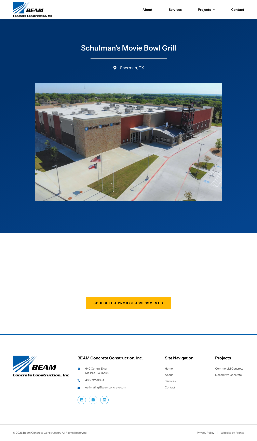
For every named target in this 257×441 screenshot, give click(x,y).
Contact (237, 10)
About (147, 10)
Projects (206, 9)
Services (175, 10)
